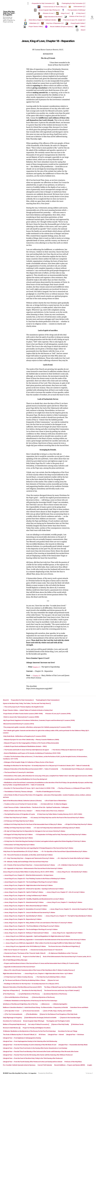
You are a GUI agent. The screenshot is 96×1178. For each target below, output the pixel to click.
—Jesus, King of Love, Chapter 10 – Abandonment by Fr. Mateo (29, 951)
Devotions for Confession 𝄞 (14, 1109)
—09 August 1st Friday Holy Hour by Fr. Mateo (22, 858)
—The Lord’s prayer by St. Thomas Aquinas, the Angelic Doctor (29, 707)
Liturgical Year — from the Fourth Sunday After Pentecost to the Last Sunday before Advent (41, 1159)
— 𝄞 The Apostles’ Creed (39, 1095)
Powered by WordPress (48, 1174)
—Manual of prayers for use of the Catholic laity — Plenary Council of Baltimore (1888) (39, 742)
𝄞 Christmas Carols (11, 1116)
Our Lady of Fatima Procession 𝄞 (48, 1112)
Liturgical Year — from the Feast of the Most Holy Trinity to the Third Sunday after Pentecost (41, 1155)
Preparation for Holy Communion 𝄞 (27, 700)
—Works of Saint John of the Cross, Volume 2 (62, 824)
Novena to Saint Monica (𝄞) (32, 1116)
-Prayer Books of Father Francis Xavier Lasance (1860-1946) (28, 713)
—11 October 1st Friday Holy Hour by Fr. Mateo (22, 865)
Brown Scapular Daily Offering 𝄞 (41, 1109)
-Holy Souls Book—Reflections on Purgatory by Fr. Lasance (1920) (30, 738)
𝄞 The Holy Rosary (10, 1078)
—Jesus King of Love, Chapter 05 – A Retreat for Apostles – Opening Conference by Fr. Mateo (42, 934)
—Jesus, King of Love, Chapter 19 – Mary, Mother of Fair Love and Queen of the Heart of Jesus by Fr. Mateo (48, 981)
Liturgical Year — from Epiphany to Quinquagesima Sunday (27, 1129)
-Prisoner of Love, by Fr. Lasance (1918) (72, 713)
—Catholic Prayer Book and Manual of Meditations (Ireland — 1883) (31, 748)
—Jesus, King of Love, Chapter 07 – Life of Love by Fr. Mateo (28, 940)
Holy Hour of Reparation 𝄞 (65, 1072)
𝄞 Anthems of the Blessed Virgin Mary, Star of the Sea (25, 1089)
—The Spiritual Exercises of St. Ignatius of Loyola (23, 827)
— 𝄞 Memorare (56, 1089)
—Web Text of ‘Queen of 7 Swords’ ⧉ (61, 1016)
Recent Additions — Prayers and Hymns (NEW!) (23, 1165)
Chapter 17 (37, 667)
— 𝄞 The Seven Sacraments (63, 1095)
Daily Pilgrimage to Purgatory (66, 1102)
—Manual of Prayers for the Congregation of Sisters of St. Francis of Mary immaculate (39, 745)
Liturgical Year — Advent (13, 1126)
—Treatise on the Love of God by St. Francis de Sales (25, 817)
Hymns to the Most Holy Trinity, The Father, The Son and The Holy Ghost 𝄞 (34, 703)
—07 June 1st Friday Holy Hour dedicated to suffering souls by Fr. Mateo (33, 851)
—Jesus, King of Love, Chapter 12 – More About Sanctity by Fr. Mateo (32, 957)
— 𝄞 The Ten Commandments (56, 1099)
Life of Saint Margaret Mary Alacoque (18, 1033)
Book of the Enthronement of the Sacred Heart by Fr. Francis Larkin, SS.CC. (34, 1030)
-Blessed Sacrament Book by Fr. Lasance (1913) (23, 726)
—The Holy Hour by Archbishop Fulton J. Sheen (63, 1058)
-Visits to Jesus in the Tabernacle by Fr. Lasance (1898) (26, 717)
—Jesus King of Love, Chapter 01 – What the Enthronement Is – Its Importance (35, 920)
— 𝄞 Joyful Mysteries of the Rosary (35, 1078)
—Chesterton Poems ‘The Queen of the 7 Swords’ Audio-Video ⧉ (30, 1023)
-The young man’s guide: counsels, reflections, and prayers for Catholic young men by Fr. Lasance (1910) (46, 729)
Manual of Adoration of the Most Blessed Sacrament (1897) (28, 1068)
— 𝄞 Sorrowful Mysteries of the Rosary (19, 1082)
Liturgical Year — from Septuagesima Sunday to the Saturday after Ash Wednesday (37, 1133)
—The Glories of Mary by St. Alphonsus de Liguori (23, 755)
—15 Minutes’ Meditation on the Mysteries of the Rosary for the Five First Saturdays (38, 1085)
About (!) (6, 700)
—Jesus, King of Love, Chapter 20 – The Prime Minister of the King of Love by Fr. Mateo (39, 985)
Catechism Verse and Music (14, 1095)
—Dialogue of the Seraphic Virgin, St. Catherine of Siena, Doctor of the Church (35, 768)
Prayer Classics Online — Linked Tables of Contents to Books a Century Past (35, 710)
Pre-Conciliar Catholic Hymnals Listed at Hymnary (48, 1162)
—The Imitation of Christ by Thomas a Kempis (67, 801)
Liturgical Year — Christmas (37, 1126)
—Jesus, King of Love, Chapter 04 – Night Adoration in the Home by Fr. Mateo (35, 930)
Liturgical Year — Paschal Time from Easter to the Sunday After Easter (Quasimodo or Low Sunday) (44, 1143)
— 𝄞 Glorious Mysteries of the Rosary (53, 1082)
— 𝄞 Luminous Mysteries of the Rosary (68, 1078)
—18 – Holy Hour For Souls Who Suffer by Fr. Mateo (24, 896)
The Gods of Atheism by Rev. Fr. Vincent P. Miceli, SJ (52, 1122)
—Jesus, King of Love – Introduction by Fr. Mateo (23, 917)
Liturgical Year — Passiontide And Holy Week (21, 1139)
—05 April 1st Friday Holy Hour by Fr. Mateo (21, 848)
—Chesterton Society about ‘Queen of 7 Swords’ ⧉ (24, 1020)
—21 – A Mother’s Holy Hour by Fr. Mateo (20, 907)
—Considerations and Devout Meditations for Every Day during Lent (31, 789)
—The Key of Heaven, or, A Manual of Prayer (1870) (24, 801)
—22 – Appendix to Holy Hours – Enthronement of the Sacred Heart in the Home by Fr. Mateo (41, 910)
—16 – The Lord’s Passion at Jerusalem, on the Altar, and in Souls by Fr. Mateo (35, 890)
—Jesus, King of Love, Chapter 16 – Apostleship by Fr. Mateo (28, 971)
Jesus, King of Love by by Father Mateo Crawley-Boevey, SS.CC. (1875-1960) (35, 913)
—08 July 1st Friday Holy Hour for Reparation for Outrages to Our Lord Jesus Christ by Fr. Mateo (43, 855)
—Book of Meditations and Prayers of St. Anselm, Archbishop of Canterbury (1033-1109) (40, 759)
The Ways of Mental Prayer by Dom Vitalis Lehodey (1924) (27, 1072)
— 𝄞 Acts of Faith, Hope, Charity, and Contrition (22, 1099)
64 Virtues (80, 1122)
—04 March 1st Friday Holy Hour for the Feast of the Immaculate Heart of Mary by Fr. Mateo (41, 844)
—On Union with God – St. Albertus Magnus (67, 817)
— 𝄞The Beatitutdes (79, 1099)
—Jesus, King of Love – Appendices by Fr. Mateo (23, 995)
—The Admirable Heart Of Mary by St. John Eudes (24, 780)
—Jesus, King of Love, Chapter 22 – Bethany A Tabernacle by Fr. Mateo (32, 991)
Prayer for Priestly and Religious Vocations (64, 1116)
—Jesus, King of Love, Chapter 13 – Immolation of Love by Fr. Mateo (31, 961)
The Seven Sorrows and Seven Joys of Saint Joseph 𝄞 (53, 1075)
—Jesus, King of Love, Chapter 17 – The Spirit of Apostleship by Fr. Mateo (33, 974)
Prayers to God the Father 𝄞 (80, 1026)
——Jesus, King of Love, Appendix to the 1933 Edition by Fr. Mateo (30, 1013)
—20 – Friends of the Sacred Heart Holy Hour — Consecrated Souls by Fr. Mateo (36, 903)
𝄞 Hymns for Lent (67, 1061)
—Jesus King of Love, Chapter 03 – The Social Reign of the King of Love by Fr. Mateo (38, 927)
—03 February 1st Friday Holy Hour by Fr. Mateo (23, 841)
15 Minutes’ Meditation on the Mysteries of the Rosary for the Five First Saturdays (37, 1119)
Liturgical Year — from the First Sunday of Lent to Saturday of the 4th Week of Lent (37, 1136)
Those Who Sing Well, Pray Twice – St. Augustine (23, 1174)
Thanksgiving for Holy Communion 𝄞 (59, 700)
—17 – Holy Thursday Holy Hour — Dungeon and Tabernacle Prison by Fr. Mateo (36, 893)
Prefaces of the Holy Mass (14, 1162)
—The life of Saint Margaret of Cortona (19, 805)
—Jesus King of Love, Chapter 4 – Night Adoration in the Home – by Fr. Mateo (35, 1055)
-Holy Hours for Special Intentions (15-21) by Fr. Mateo (26, 883)
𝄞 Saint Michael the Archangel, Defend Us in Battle (24, 1105)
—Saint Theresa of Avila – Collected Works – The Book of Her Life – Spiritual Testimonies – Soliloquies (45, 821)
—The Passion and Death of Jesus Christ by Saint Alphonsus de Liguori (32, 752)
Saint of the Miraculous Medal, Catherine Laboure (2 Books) (28, 814)
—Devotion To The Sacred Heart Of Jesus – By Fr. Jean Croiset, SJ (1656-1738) (36, 798)
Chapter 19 (37, 676)
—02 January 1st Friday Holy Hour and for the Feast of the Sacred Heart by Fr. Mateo (38, 838)
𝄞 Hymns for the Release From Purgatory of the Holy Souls (27, 1102)
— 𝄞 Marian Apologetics (74, 1089)
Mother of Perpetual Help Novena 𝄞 (18, 1112)
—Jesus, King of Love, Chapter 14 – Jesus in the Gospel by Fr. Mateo (31, 964)
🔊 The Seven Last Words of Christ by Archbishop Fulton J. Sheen (30, 1061)
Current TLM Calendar (80, 1162)
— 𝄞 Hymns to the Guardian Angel (61, 1105)
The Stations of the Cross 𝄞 (55, 1026)
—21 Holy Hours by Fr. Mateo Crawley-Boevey (22, 1058)
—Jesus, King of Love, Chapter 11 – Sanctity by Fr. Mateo (26, 954)
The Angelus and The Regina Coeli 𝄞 (71, 1109)
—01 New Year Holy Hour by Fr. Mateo (19, 834)
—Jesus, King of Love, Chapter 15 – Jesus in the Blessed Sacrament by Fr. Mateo (36, 968)
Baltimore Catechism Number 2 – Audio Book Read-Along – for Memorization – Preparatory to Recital (45, 1092)
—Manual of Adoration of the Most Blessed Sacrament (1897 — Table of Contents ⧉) (38, 777)
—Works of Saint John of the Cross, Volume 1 (22, 824)
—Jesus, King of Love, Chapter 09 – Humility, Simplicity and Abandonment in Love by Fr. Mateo (42, 947)
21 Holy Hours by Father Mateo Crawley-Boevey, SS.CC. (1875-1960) (32, 831)
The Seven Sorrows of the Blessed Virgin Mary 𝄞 (23, 1016)
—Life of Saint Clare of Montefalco (69, 814)
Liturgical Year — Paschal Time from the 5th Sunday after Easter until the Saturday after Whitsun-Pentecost (48, 1152)
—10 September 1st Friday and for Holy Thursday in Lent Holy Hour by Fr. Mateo (36, 861)
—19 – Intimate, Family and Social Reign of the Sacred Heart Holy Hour (32, 900)
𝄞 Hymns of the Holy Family (75, 1112)
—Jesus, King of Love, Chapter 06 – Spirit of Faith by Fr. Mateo (29, 937)
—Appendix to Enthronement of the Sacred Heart (23, 1042)
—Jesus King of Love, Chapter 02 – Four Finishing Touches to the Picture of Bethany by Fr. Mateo (43, 924)
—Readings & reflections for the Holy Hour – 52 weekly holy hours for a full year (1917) (38, 1065)
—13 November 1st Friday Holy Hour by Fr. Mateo (23, 874)
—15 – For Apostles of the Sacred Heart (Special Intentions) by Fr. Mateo (33, 886)
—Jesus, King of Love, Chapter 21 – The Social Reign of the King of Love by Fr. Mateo (38, 988)
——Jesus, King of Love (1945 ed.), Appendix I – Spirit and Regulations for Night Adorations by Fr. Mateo (46, 998)
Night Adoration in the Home (14, 1051)
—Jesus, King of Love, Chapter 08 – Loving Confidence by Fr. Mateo (31, 944)
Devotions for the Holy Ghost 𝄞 (16, 1075)
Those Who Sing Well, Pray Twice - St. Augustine (9, 13)
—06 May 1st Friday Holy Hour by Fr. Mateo (60, 848)
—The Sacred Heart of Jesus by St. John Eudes (66, 780)
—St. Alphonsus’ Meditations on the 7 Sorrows (22, 1026)
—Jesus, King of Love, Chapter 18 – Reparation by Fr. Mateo (28, 978)
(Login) (48, 1165)
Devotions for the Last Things (15, 1122)
